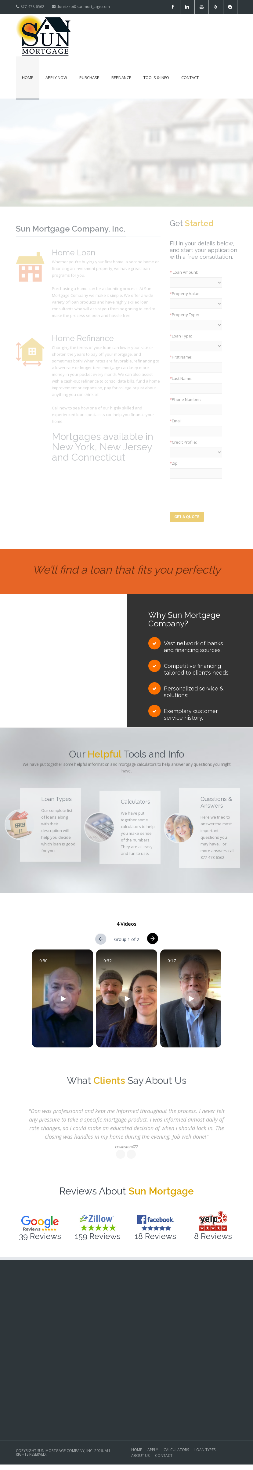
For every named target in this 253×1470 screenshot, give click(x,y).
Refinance (121, 77)
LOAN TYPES (204, 1450)
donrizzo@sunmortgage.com (83, 6)
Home (27, 77)
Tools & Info (156, 77)
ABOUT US (140, 1456)
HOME (136, 1450)
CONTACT (163, 1456)
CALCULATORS (176, 1450)
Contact (190, 77)
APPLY (152, 1450)
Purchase (89, 77)
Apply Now (56, 77)
